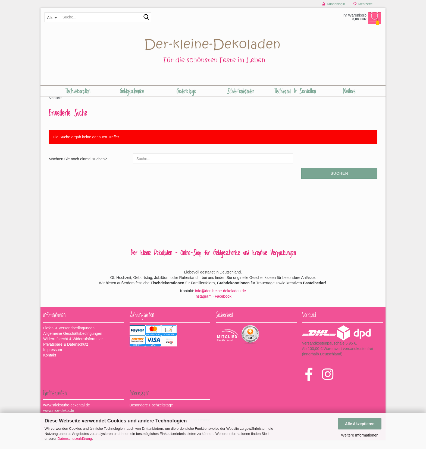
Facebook (223, 304)
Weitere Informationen (359, 435)
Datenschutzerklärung (75, 439)
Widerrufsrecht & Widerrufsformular (73, 347)
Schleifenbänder (240, 91)
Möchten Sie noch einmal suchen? (78, 167)
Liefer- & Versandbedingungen (69, 337)
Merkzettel (363, 4)
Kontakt (49, 364)
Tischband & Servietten (295, 91)
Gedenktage (186, 91)
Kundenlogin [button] (333, 4)
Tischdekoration (77, 91)
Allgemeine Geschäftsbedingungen (72, 342)
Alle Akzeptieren (359, 424)
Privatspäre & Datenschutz (65, 353)
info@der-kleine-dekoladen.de (220, 299)
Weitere (349, 91)
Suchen (339, 182)
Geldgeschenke (132, 91)
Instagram (203, 304)
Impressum (52, 358)
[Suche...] (52, 17)
